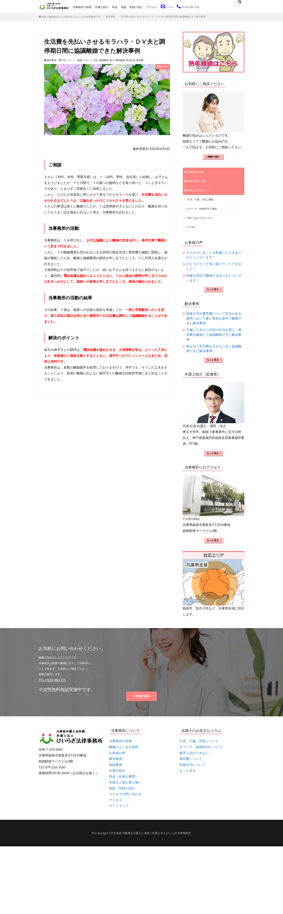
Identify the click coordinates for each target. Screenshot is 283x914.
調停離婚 (120, 60)
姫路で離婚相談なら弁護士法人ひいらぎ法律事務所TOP (71, 16)
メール (167, 6)
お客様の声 (117, 759)
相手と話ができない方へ (202, 221)
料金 (114, 7)
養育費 (139, 60)
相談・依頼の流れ (132, 7)
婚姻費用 (103, 60)
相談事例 (115, 771)
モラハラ (87, 60)
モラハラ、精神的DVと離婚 (204, 211)
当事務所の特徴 (81, 7)
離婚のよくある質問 (123, 753)
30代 (64, 60)
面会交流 (130, 60)
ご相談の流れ (213, 156)
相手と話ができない (194, 759)
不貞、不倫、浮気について (198, 747)
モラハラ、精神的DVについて (201, 753)
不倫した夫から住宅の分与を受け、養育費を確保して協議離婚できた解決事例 (213, 339)
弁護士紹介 (101, 7)
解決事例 (111, 16)
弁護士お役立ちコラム (201, 192)
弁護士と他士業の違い (125, 788)
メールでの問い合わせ (125, 800)
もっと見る (213, 293)
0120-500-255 (188, 6)
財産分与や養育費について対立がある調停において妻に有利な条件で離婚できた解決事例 (213, 322)
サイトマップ (119, 812)
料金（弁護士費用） (123, 782)
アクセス (151, 7)
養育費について (190, 765)
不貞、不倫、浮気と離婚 (202, 201)
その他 (192, 231)
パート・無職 (75, 60)
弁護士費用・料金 (198, 182)
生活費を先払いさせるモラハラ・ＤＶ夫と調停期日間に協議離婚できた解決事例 (163, 16)
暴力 (112, 60)
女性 (95, 60)
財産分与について (192, 771)
